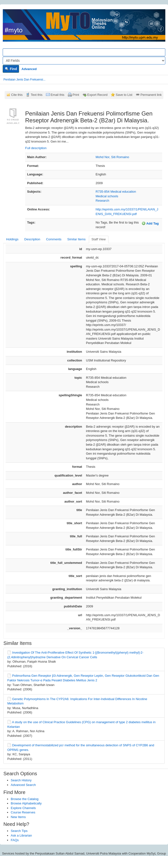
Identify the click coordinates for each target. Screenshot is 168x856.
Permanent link (151, 95)
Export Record (97, 95)
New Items (18, 817)
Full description (35, 148)
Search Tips (19, 831)
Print (76, 95)
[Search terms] (84, 52)
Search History (21, 780)
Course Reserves (23, 812)
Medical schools (107, 196)
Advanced (29, 69)
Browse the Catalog (24, 799)
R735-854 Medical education (116, 191)
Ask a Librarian (21, 835)
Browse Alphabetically (26, 803)
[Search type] (84, 60)
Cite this (17, 95)
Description (32, 239)
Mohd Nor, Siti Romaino (112, 157)
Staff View (99, 239)
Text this (36, 95)
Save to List (124, 95)
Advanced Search (23, 785)
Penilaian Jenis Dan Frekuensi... (24, 79)
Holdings (12, 239)
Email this (57, 95)
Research (102, 200)
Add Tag (150, 223)
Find (11, 69)
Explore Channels (23, 808)
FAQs (15, 840)
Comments (54, 239)
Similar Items (76, 239)
